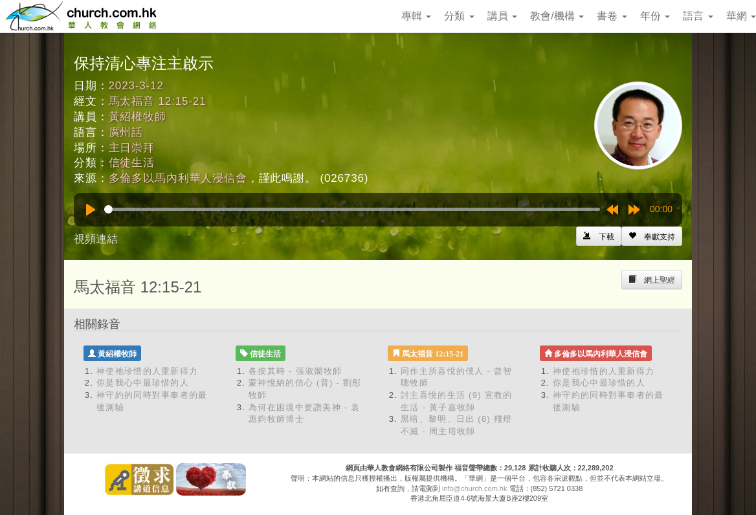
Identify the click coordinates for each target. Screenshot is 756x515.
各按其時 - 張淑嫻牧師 (295, 371)
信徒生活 (132, 163)
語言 (698, 15)
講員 (502, 15)
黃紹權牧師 (137, 117)
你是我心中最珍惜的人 (142, 383)
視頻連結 (96, 239)
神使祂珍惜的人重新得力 (147, 371)
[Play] (90, 209)
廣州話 (126, 132)
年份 (655, 15)
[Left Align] (651, 236)
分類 (459, 15)
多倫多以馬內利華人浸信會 (178, 178)
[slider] (352, 209)
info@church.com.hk (474, 488)
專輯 (416, 15)
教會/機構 (557, 15)
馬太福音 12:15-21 (157, 101)
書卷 (612, 15)
